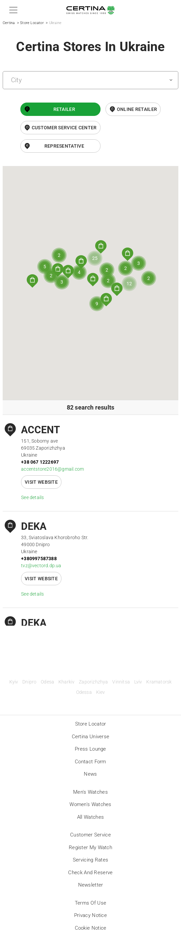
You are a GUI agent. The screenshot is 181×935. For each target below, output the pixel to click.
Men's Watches (90, 792)
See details (32, 497)
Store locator (90, 724)
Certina (9, 23)
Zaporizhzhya (93, 682)
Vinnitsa (121, 682)
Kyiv (13, 682)
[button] (12, 10)
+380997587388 (39, 558)
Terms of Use (91, 903)
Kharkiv (66, 682)
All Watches (90, 817)
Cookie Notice (91, 928)
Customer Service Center (64, 127)
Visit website (41, 482)
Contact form (90, 762)
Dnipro (29, 682)
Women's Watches (90, 804)
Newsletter (90, 885)
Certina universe (91, 737)
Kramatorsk (159, 682)
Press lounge (90, 749)
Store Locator (32, 23)
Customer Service (90, 835)
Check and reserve (90, 873)
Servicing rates (91, 860)
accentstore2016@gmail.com (52, 469)
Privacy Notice (90, 915)
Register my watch (90, 847)
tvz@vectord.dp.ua (41, 565)
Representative (64, 146)
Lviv (138, 682)
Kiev (100, 692)
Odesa (47, 682)
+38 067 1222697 (40, 462)
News (90, 774)
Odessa (84, 692)
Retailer (64, 109)
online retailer (137, 109)
